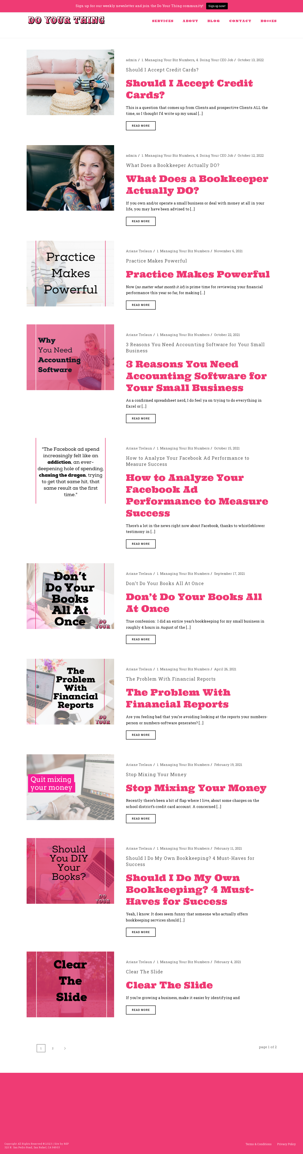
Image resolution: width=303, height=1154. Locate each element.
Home (207, 33)
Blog (213, 21)
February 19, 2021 (228, 764)
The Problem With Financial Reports (171, 679)
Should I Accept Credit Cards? (162, 70)
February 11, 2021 (228, 848)
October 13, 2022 (251, 60)
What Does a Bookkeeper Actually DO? (173, 165)
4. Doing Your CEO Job (214, 60)
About (190, 21)
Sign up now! (216, 6)
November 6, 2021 (228, 251)
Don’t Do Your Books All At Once (165, 583)
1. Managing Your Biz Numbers (168, 60)
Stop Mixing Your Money (156, 774)
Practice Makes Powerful (156, 261)
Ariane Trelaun (139, 251)
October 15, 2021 (227, 448)
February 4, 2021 (227, 962)
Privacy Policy (286, 1144)
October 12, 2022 (251, 155)
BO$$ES (268, 21)
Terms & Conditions (258, 1144)
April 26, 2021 (225, 669)
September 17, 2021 (229, 573)
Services (162, 21)
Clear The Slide (144, 972)
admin (131, 60)
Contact (240, 21)
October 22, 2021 (227, 334)
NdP (66, 1143)
